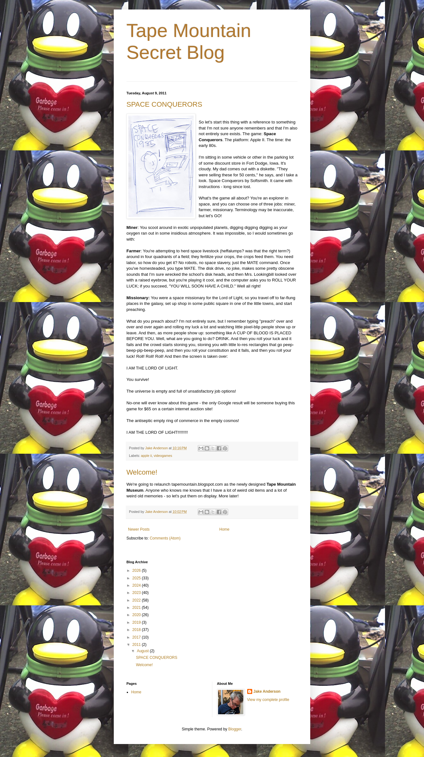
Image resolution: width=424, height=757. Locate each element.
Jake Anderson (267, 691)
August (143, 651)
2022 (137, 600)
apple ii (146, 455)
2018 (137, 630)
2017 (137, 637)
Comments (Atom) (165, 538)
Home (224, 529)
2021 (137, 607)
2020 (137, 615)
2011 (137, 644)
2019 (137, 622)
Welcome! (141, 472)
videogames (163, 455)
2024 (137, 585)
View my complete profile (268, 699)
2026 (137, 570)
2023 (137, 592)
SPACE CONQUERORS (164, 104)
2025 (137, 578)
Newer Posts (139, 529)
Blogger (234, 729)
